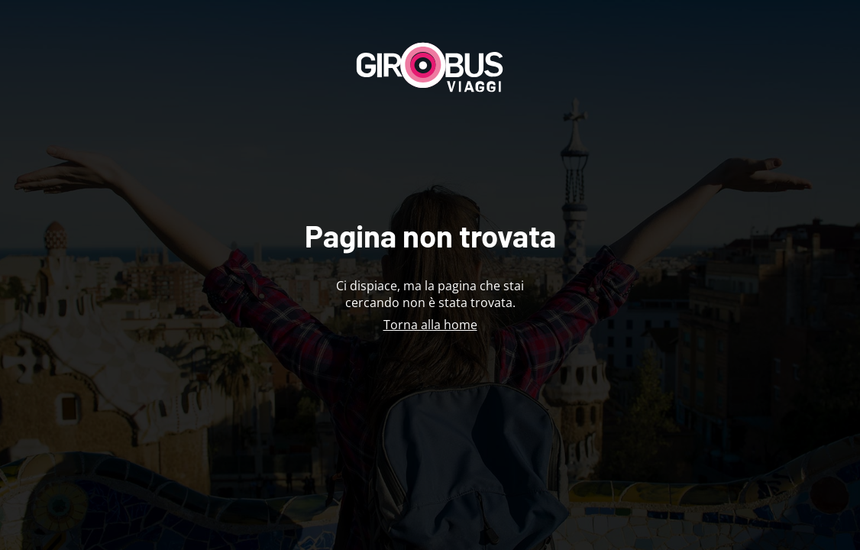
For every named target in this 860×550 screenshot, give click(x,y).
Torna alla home (430, 324)
